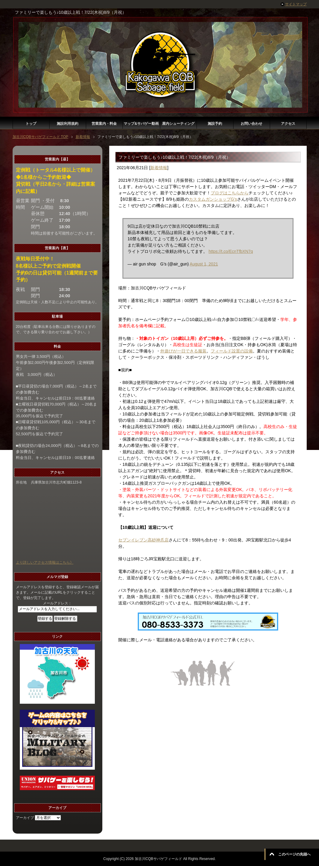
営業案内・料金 (104, 123)
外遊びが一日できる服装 (183, 351)
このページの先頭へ (294, 854)
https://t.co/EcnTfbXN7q (231, 251)
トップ (31, 123)
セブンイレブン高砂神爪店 (143, 540)
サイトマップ (296, 4)
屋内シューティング (178, 123)
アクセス (288, 123)
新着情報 (158, 167)
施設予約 (215, 123)
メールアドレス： (57, 603)
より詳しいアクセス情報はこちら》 (45, 562)
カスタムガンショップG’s (213, 199)
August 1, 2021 (204, 264)
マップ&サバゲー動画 (141, 123)
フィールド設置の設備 (232, 351)
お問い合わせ (251, 123)
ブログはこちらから (229, 192)
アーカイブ (25, 818)
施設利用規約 (67, 123)
